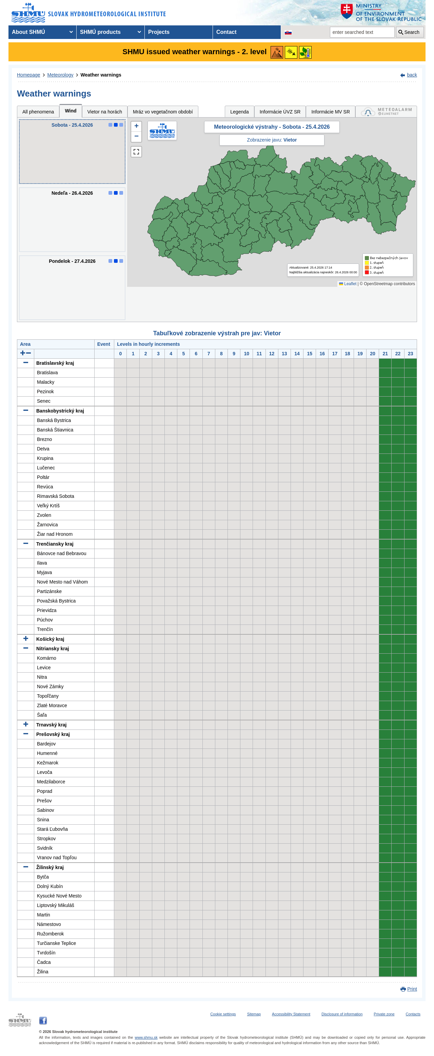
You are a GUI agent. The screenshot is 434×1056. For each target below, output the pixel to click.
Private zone (384, 1014)
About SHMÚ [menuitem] (28, 32)
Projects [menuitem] (159, 32)
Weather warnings (101, 75)
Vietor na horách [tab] (104, 111)
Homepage (28, 75)
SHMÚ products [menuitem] (100, 32)
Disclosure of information (341, 1014)
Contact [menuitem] (226, 32)
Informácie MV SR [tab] (330, 111)
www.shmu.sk (146, 1037)
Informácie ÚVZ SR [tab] (280, 111)
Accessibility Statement (291, 1014)
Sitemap (254, 1014)
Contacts (413, 1014)
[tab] (386, 112)
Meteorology (60, 75)
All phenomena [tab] (38, 111)
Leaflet (347, 283)
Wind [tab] (70, 110)
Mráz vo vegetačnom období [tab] (163, 111)
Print (412, 989)
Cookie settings (223, 1014)
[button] (136, 127)
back (412, 75)
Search (412, 32)
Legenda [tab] (239, 111)
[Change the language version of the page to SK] (288, 32)
